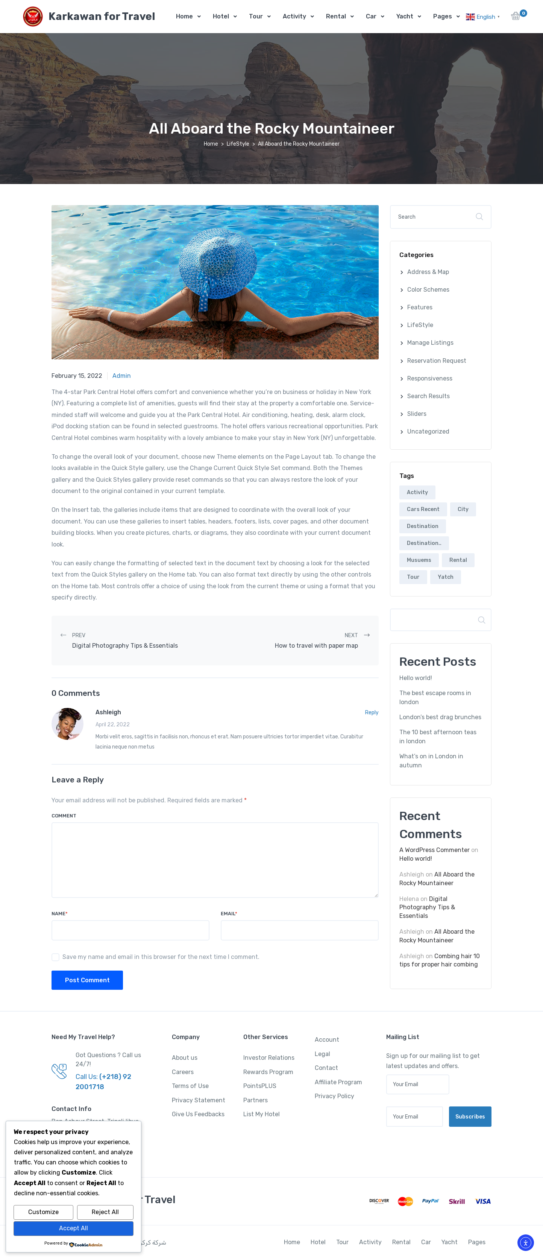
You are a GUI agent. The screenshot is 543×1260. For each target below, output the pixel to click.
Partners (255, 1100)
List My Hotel (261, 1114)
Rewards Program (268, 1072)
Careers (183, 1072)
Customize (43, 1212)
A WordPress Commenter (434, 850)
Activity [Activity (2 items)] (417, 493)
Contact (326, 1068)
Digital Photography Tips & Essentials (427, 908)
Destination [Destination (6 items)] (422, 526)
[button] (515, 17)
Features (419, 307)
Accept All (73, 1228)
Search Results (428, 396)
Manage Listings (430, 343)
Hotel (221, 16)
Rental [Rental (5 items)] (458, 560)
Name (60, 914)
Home (184, 16)
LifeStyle (238, 144)
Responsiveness (429, 378)
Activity (294, 16)
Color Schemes (428, 290)
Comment (64, 816)
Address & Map (428, 272)
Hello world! (415, 678)
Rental (336, 16)
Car (371, 16)
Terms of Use (190, 1086)
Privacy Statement (198, 1100)
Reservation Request (436, 361)
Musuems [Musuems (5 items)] (419, 560)
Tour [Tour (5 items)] (413, 577)
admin (121, 376)
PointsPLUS (259, 1086)
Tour (256, 16)
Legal (322, 1054)
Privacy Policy (334, 1096)
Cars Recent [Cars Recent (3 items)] (423, 510)
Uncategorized (428, 431)
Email (229, 914)
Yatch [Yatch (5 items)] (446, 577)
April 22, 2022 (113, 725)
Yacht (404, 16)
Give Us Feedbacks (198, 1114)
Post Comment (87, 980)
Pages (442, 16)
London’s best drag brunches (440, 717)
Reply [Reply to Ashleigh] (372, 713)
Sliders (416, 414)
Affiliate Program (338, 1082)
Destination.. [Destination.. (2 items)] (424, 543)
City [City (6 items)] (463, 510)
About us (184, 1058)
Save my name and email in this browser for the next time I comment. (160, 957)
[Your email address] (414, 1117)
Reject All (105, 1212)
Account (327, 1040)
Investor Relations (268, 1058)
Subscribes (470, 1117)
